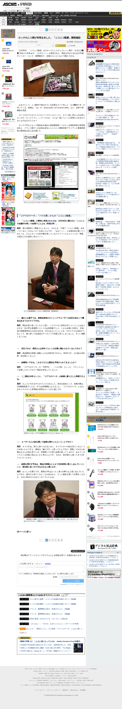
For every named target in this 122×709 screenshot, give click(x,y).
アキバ (67, 13)
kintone (24, 22)
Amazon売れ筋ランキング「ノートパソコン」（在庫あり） (7, 33)
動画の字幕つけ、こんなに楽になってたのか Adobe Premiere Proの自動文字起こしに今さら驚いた (59, 641)
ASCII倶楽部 (115, 13)
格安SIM (12, 15)
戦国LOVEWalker (96, 685)
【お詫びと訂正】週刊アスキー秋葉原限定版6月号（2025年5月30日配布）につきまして (104, 561)
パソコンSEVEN (37, 17)
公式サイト (42, 53)
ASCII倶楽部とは (10, 172)
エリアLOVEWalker (34, 685)
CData (50, 22)
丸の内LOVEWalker (86, 685)
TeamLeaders (45, 15)
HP (57, 17)
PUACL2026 (73, 15)
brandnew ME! (37, 24)
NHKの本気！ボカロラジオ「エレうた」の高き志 (48, 619)
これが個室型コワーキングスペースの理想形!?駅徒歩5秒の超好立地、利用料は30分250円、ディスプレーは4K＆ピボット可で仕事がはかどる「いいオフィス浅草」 (108, 163)
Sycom (30, 17)
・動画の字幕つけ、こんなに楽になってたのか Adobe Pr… (7, 143)
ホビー (52, 13)
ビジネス (16, 13)
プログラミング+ (55, 15)
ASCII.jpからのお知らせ (94, 552)
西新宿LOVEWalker (55, 685)
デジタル (25, 4)
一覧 (52, 45)
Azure (30, 22)
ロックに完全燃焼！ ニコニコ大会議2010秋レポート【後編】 (53, 604)
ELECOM (10, 19)
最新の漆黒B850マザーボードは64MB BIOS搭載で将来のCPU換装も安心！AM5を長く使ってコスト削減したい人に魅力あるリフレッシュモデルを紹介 (108, 86)
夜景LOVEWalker (65, 685)
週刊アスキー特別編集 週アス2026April (8, 204)
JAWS (10, 22)
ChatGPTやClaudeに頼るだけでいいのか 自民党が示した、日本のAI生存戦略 (50, 645)
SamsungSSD (35, 20)
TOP (26, 669)
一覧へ (118, 552)
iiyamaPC (23, 17)
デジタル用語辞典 (58, 682)
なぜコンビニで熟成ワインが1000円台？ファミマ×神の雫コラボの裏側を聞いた (108, 195)
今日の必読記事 (41, 682)
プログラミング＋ (71, 680)
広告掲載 (82, 690)
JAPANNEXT (23, 24)
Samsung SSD (36, 678)
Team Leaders (62, 680)
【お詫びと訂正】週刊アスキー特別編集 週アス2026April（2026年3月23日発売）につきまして (103, 556)
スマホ (72, 13)
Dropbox (44, 22)
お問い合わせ (74, 690)
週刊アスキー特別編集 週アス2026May (8, 179)
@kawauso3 (78, 42)
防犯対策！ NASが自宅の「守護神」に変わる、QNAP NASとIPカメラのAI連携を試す (108, 224)
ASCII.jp (9, 4)
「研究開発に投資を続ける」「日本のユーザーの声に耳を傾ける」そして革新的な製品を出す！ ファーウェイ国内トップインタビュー (108, 146)
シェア (38, 45)
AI (7, 13)
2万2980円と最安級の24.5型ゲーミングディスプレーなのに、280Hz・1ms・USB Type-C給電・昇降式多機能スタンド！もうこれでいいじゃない (108, 331)
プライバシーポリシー (54, 690)
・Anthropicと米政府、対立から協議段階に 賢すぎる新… (7, 167)
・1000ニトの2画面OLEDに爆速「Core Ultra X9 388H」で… (7, 155)
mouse (17, 17)
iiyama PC (58, 671)
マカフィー (10, 24)
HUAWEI (57, 19)
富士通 (10, 17)
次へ (59, 30)
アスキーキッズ (5, 15)
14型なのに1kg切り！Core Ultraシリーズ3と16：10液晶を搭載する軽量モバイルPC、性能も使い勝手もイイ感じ (107, 347)
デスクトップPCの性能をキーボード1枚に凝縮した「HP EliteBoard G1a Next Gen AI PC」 (108, 117)
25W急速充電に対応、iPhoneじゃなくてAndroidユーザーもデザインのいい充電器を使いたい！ (108, 240)
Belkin (70, 19)
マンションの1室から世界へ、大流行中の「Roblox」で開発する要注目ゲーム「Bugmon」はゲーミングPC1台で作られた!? (108, 395)
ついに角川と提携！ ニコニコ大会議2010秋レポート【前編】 (53, 599)
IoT (11, 13)
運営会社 (65, 690)
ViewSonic (64, 19)
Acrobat (17, 22)
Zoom (77, 22)
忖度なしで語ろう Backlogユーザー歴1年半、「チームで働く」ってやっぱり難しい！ (107, 271)
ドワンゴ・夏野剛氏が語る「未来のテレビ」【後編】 (50, 614)
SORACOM (54, 678)
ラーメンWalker (24, 685)
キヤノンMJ (17, 24)
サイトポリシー (40, 690)
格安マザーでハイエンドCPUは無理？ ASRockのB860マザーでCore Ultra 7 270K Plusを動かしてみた (108, 315)
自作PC (57, 13)
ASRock (43, 19)
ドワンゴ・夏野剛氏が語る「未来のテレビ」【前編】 (50, 609)
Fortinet (64, 22)
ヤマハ (70, 22)
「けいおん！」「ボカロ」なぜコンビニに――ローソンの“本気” (54, 624)
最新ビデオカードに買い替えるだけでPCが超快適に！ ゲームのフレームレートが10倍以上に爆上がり (108, 100)
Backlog (57, 22)
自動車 (46, 13)
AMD (17, 19)
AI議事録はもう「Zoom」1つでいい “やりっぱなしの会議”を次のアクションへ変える (108, 380)
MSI (44, 17)
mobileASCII (67, 682)
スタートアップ (79, 13)
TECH (23, 13)
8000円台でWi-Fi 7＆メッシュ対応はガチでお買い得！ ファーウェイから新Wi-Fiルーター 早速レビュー (108, 212)
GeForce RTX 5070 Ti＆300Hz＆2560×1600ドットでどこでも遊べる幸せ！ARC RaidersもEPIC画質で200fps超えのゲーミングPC (108, 363)
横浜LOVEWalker (44, 685)
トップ (3, 13)
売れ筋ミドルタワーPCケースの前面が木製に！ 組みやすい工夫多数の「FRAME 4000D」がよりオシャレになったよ (108, 286)
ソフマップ (30, 24)
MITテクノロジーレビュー (78, 682)
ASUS (50, 17)
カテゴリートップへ (78, 551)
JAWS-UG (46, 673)
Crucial (50, 19)
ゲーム (86, 13)
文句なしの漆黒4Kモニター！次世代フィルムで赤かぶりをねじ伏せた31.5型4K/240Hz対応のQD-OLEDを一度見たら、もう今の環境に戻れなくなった (108, 182)
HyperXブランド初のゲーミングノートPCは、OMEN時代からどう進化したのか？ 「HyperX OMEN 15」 (107, 133)
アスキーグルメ (28, 15)
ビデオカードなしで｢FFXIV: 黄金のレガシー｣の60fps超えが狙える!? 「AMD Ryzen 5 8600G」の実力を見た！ (108, 408)
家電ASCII (19, 15)
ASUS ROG (23, 19)
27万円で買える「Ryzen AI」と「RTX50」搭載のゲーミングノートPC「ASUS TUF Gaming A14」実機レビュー (63, 651)
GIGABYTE (30, 19)
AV (63, 13)
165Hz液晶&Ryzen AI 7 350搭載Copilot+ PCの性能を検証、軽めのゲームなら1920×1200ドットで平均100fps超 (108, 302)
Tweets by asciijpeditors (94, 54)
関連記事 (50, 224)
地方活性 (66, 15)
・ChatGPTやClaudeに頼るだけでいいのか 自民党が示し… (8, 149)
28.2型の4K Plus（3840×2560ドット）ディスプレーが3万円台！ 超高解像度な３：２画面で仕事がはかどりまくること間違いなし (108, 253)
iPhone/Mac (38, 13)
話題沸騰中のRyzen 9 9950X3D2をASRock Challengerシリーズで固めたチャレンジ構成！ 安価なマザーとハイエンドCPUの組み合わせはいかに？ (108, 68)
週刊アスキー (36, 15)
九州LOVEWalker (75, 685)
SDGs (62, 15)
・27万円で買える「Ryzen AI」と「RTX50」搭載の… (7, 161)
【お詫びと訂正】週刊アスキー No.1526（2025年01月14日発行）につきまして (104, 565)
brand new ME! (72, 675)
